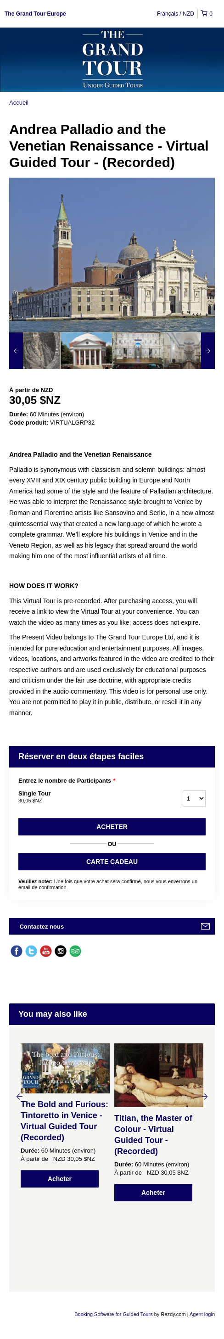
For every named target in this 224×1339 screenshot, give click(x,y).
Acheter (112, 826)
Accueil (18, 102)
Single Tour (89, 797)
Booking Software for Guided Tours (114, 1314)
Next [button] (204, 1096)
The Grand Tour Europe (35, 14)
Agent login (202, 1314)
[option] (35, 350)
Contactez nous (41, 926)
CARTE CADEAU (112, 861)
